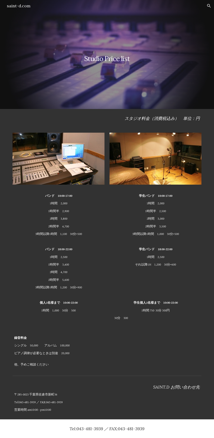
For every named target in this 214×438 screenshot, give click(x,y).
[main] (107, 54)
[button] (209, 6)
